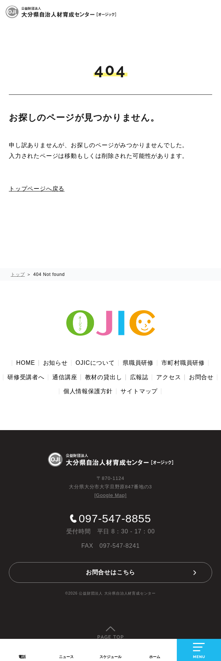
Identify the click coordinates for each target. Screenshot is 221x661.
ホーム (154, 657)
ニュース (66, 657)
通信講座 (64, 377)
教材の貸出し (103, 377)
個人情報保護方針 (88, 391)
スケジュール (110, 657)
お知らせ (55, 363)
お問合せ (201, 377)
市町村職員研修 (183, 363)
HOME (25, 363)
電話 (22, 657)
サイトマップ (139, 391)
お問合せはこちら (110, 572)
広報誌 (139, 377)
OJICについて (95, 363)
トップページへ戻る (36, 189)
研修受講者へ (26, 377)
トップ (18, 274)
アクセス (168, 377)
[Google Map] (110, 495)
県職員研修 (138, 363)
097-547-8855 (115, 518)
